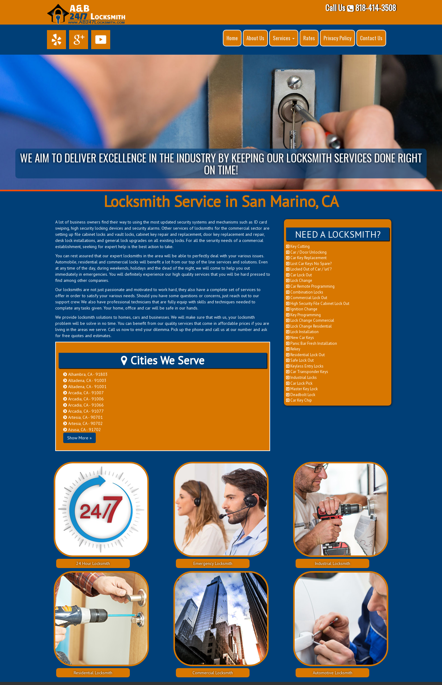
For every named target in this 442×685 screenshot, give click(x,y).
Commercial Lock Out (306, 297)
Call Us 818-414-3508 (360, 7)
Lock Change (299, 280)
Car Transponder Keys (307, 371)
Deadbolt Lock (300, 394)
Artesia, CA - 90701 (83, 417)
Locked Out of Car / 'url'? (309, 269)
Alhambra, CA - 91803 (85, 374)
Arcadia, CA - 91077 (83, 411)
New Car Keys (300, 337)
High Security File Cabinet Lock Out (317, 303)
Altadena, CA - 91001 (85, 386)
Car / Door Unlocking (306, 252)
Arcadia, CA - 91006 (83, 399)
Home (232, 38)
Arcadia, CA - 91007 (83, 392)
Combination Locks (304, 292)
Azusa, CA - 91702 (82, 429)
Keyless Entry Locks (305, 366)
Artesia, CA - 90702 (83, 423)
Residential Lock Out (305, 354)
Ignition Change (301, 309)
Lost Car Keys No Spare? (309, 263)
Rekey (293, 349)
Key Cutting (298, 246)
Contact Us (371, 38)
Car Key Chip (299, 400)
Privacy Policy (337, 38)
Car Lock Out (299, 275)
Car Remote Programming (310, 286)
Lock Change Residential (309, 326)
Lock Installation (302, 331)
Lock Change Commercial (310, 320)
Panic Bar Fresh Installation (311, 343)
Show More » (79, 438)
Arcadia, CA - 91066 (83, 405)
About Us (255, 38)
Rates (309, 38)
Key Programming (303, 314)
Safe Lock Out (300, 360)
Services (284, 38)
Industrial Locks (301, 377)
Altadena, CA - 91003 (85, 380)
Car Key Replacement (306, 257)
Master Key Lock (302, 388)
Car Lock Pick (299, 383)
